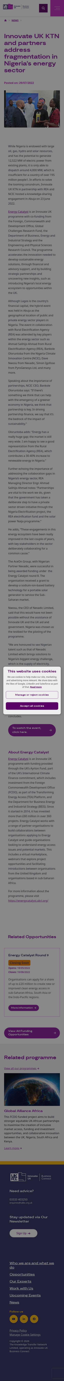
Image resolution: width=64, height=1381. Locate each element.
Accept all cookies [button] (32, 706)
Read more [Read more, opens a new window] (36, 687)
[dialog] (32, 690)
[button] (32, 694)
